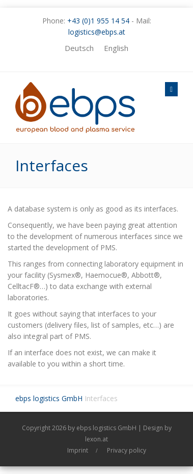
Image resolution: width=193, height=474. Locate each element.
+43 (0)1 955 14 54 (98, 20)
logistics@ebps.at (96, 32)
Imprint (77, 450)
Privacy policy (126, 450)
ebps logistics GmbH (48, 398)
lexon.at (96, 439)
